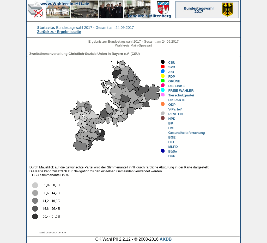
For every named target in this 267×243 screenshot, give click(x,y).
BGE (168, 137)
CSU (168, 62)
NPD (168, 119)
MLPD (169, 147)
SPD (168, 67)
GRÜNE (170, 81)
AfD (167, 72)
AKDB (166, 239)
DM (167, 128)
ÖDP (168, 105)
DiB (167, 142)
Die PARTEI (173, 100)
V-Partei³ (171, 109)
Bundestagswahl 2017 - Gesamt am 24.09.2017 (85, 27)
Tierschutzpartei (177, 95)
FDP (168, 76)
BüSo (169, 151)
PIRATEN (172, 114)
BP (167, 123)
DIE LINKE (173, 86)
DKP (168, 156)
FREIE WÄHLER (177, 91)
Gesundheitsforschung (183, 133)
